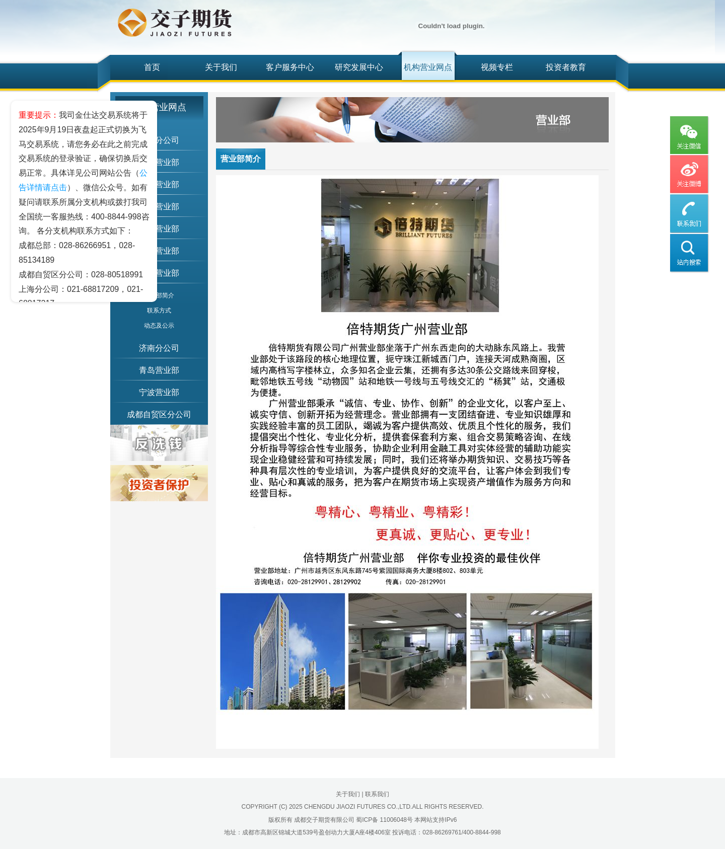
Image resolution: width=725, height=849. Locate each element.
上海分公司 (159, 140)
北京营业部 (159, 162)
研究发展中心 (359, 67)
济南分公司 (159, 348)
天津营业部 (159, 228)
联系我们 (377, 794)
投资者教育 (566, 67)
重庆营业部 (159, 206)
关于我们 (221, 67)
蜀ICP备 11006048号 (384, 819)
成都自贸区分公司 (159, 414)
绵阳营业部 (159, 184)
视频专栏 (497, 67)
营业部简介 (159, 295)
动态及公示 (159, 325)
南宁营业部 (159, 251)
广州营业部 (159, 273)
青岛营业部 (159, 370)
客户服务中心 (290, 67)
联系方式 (159, 310)
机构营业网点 (428, 67)
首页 (152, 67)
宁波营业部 (159, 392)
